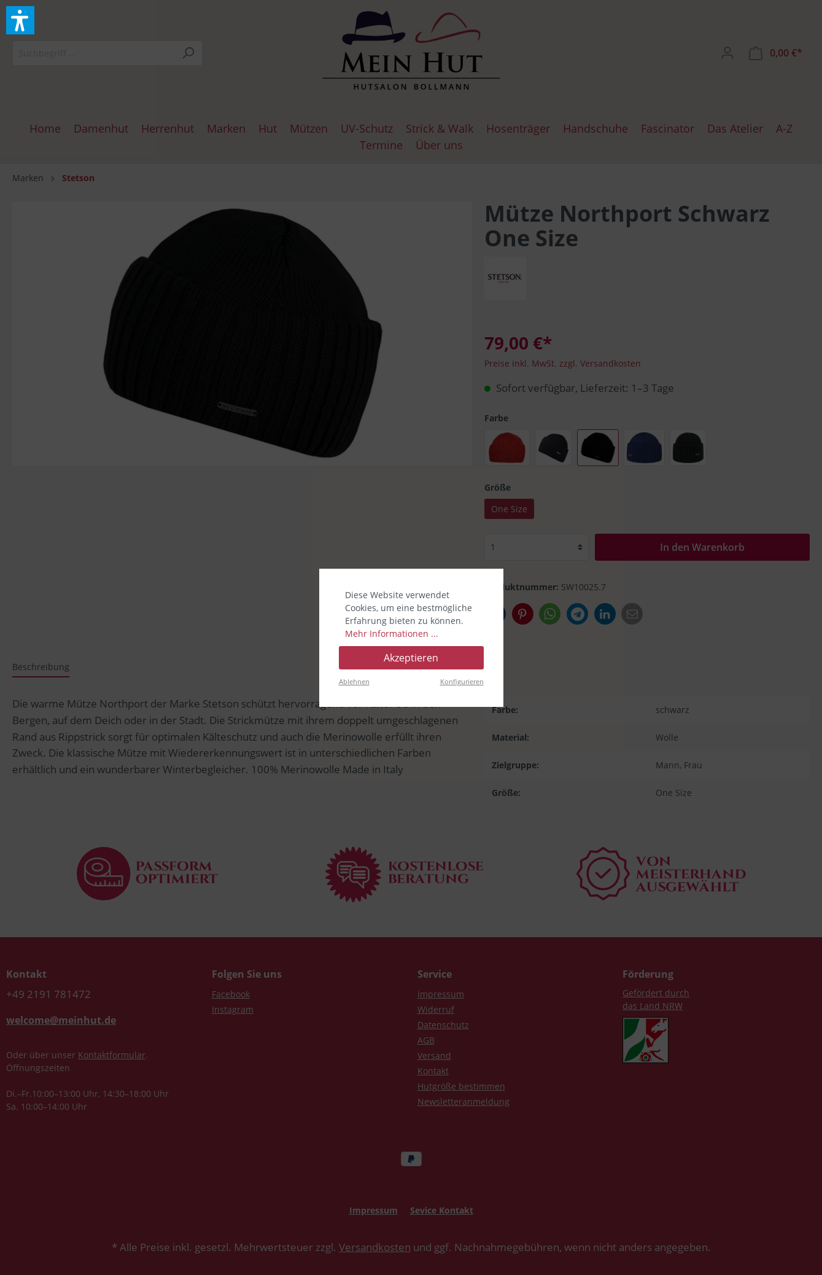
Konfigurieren (462, 681)
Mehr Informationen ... (391, 633)
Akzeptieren (411, 658)
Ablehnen (354, 681)
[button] (20, 20)
